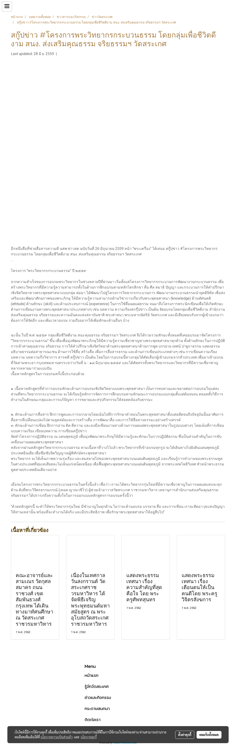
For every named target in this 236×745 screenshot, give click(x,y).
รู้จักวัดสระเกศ (97, 686)
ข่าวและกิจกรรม (98, 697)
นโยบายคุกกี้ (89, 737)
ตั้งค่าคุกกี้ (184, 735)
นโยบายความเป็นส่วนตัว (57, 737)
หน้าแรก (91, 675)
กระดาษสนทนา (97, 708)
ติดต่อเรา (92, 719)
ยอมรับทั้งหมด (209, 735)
